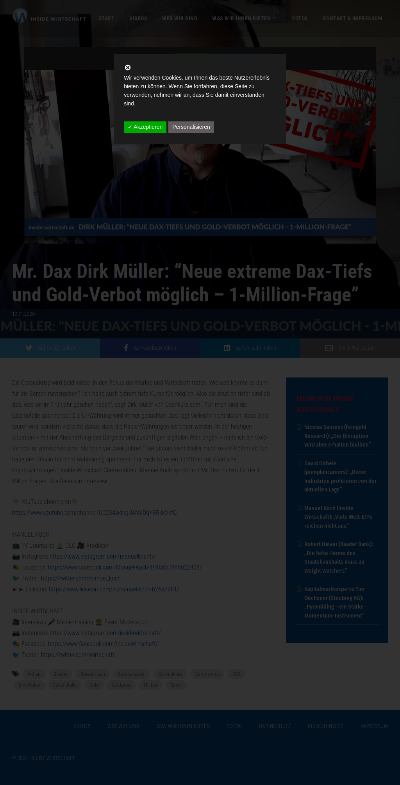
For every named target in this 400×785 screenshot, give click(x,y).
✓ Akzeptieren (145, 127)
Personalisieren (191, 127)
